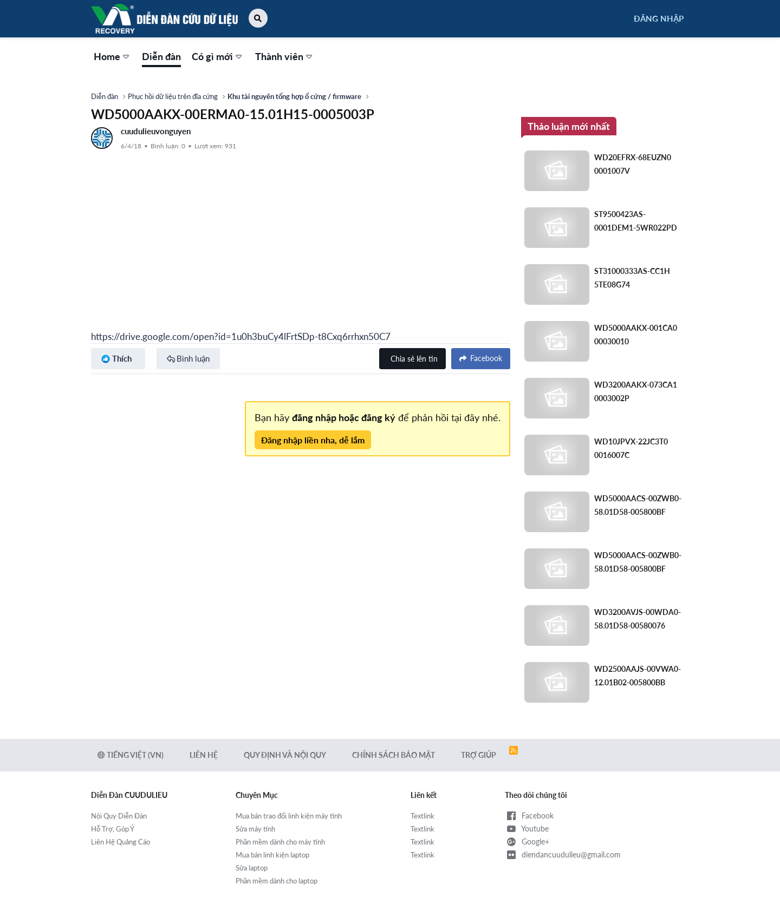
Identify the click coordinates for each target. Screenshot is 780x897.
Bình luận (193, 358)
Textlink (422, 815)
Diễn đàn (161, 56)
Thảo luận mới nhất (569, 126)
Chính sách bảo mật (393, 754)
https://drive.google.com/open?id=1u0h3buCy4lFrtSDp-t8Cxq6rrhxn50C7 (241, 336)
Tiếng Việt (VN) (131, 754)
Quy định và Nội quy (285, 754)
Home (107, 56)
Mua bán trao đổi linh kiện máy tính (289, 815)
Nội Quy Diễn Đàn (119, 815)
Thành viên (279, 56)
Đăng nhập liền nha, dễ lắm (313, 440)
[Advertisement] (300, 232)
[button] (258, 18)
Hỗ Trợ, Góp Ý (112, 828)
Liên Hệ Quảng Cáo (120, 841)
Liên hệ (204, 754)
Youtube (527, 828)
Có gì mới (212, 56)
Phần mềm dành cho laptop (276, 880)
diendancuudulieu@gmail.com (563, 854)
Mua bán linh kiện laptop (272, 854)
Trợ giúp (478, 754)
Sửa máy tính (255, 828)
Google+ (527, 841)
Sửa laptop (252, 867)
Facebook (529, 815)
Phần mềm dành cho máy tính (280, 841)
